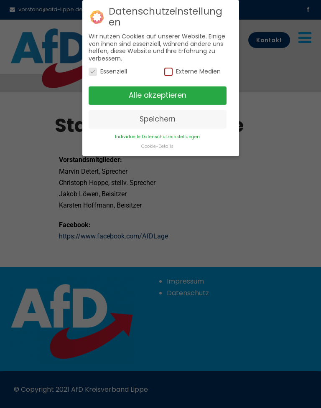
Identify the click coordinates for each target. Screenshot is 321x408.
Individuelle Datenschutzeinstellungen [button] (157, 133)
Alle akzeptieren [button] (157, 91)
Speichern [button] (158, 115)
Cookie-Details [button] (157, 142)
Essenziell (108, 68)
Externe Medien (192, 68)
